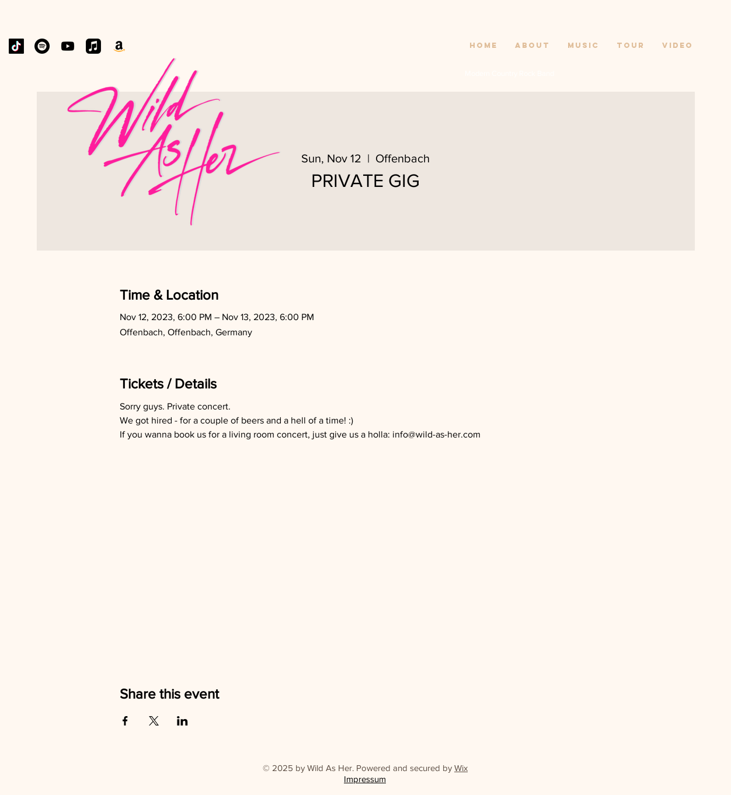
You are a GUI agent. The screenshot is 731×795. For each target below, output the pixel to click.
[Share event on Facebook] (125, 720)
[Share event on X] (153, 720)
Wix (461, 768)
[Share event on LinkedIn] (182, 720)
